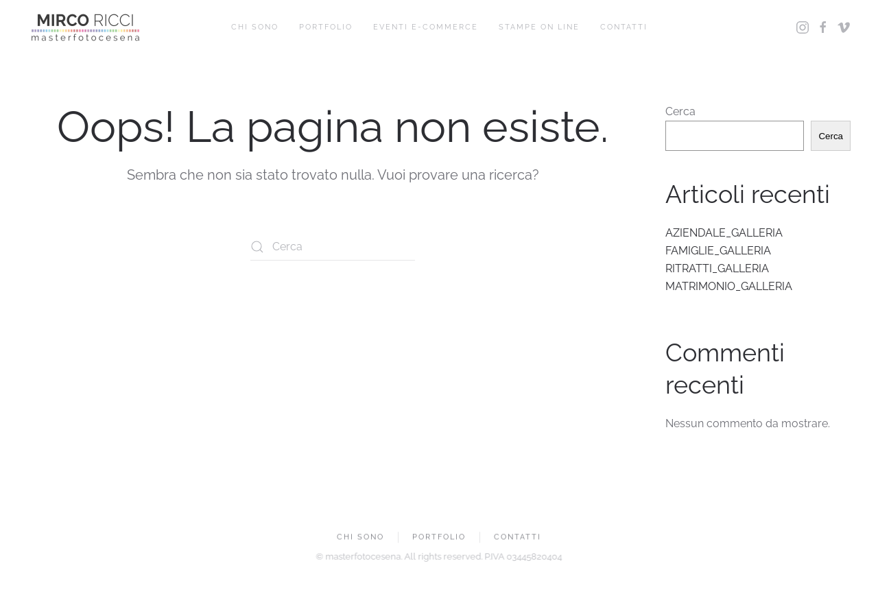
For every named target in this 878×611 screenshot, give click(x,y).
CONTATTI (624, 27)
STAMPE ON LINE (539, 27)
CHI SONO (254, 27)
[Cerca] (332, 247)
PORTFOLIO (326, 27)
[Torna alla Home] (85, 27)
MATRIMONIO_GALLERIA (728, 286)
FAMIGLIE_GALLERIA (718, 250)
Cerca (680, 111)
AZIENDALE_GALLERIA (724, 232)
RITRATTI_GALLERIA (717, 268)
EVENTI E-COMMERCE (425, 27)
